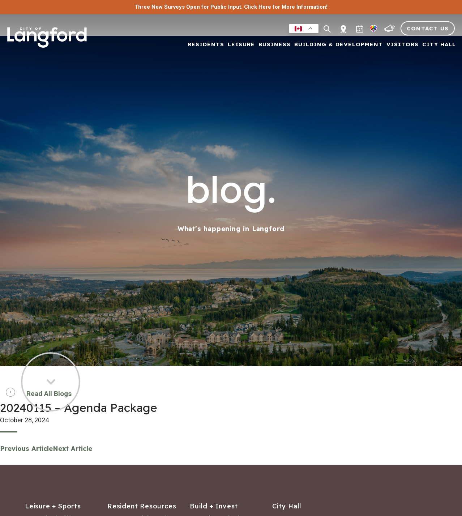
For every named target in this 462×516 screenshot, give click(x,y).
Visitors (402, 45)
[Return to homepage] (47, 40)
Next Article (72, 448)
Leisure (241, 45)
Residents (206, 45)
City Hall (439, 45)
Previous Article (26, 448)
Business (274, 45)
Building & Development (338, 45)
